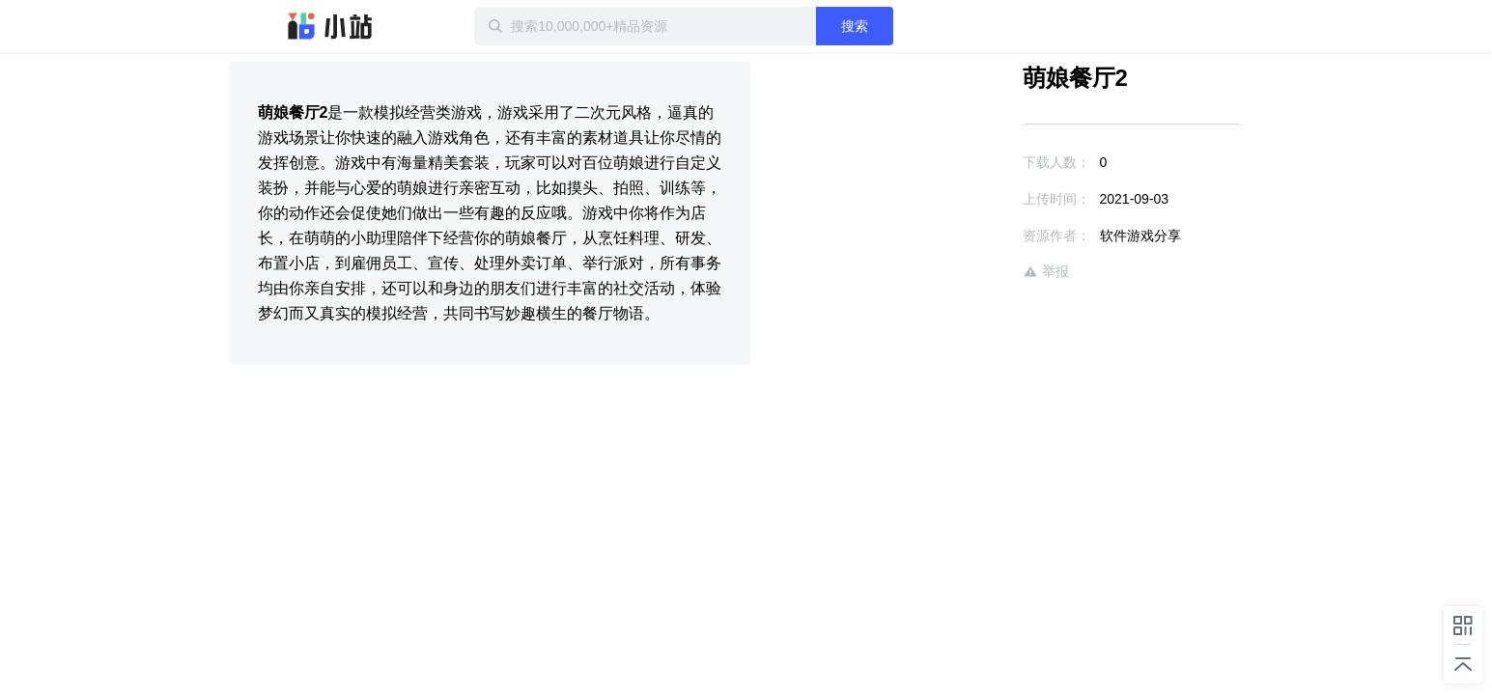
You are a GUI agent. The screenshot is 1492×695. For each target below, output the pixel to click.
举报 (990, 272)
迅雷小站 (330, 26)
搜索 (917, 26)
